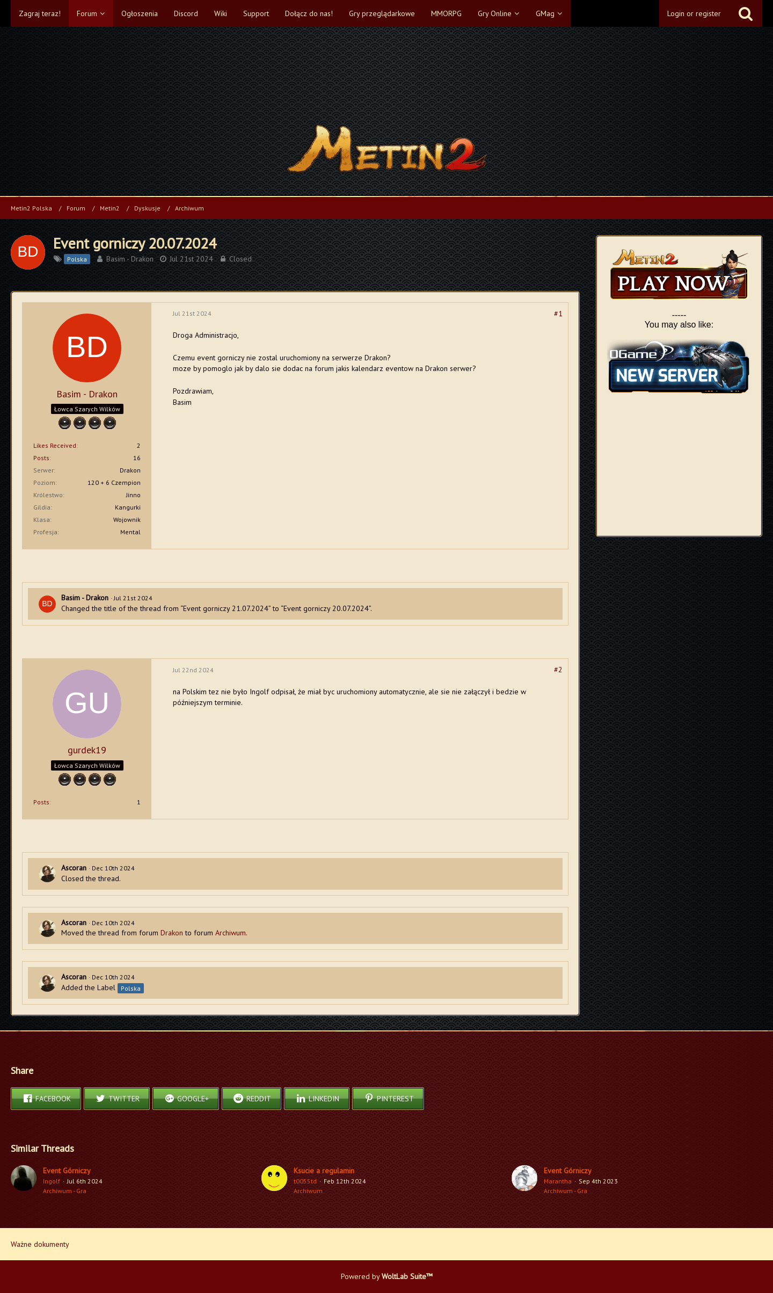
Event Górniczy (67, 1170)
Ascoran (73, 868)
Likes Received (54, 445)
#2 (558, 669)
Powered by (387, 1276)
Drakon (172, 933)
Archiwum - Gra (64, 1191)
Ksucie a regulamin (324, 1170)
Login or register (694, 13)
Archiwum (230, 933)
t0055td (305, 1181)
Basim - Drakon (130, 259)
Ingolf (51, 1181)
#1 (558, 313)
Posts (41, 458)
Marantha (558, 1181)
